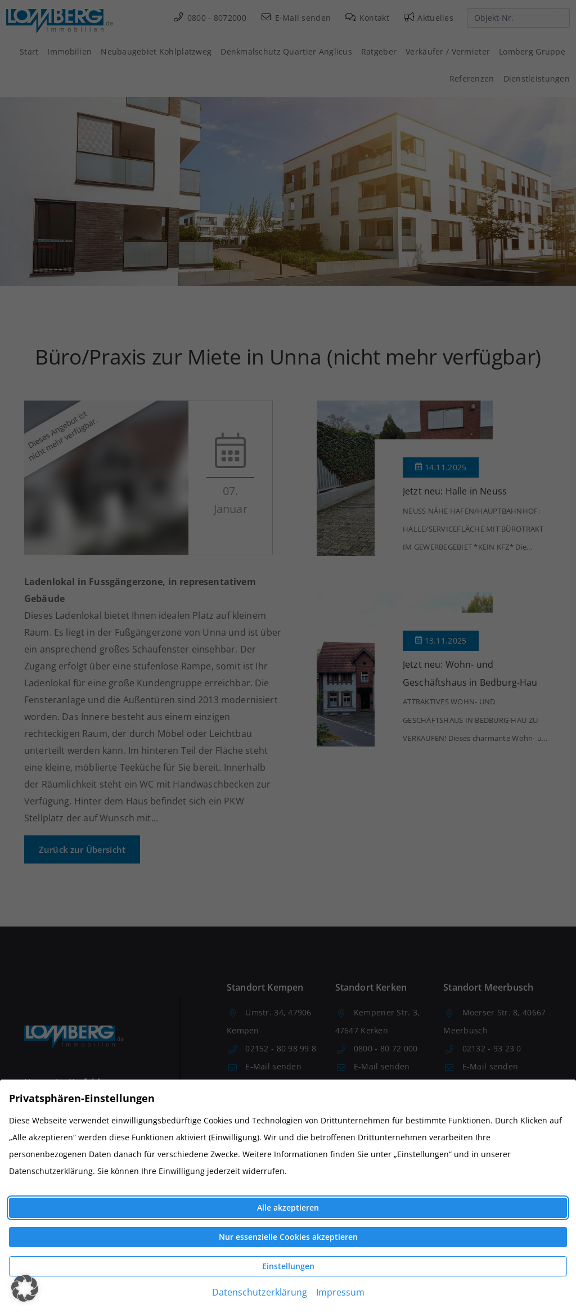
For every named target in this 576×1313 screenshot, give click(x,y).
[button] (25, 1288)
